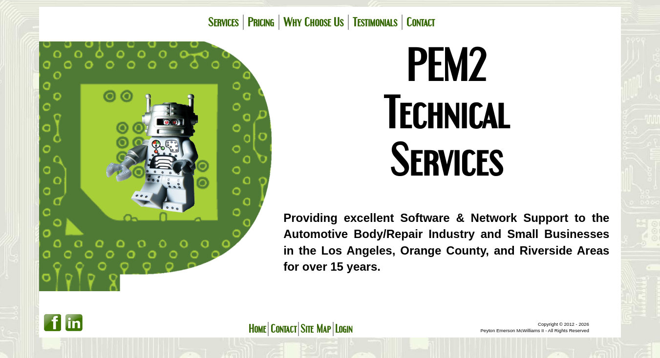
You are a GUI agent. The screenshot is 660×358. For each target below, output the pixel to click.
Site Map (315, 329)
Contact (420, 22)
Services (223, 22)
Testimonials (375, 22)
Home (257, 329)
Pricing (261, 22)
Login (343, 329)
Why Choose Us (313, 22)
